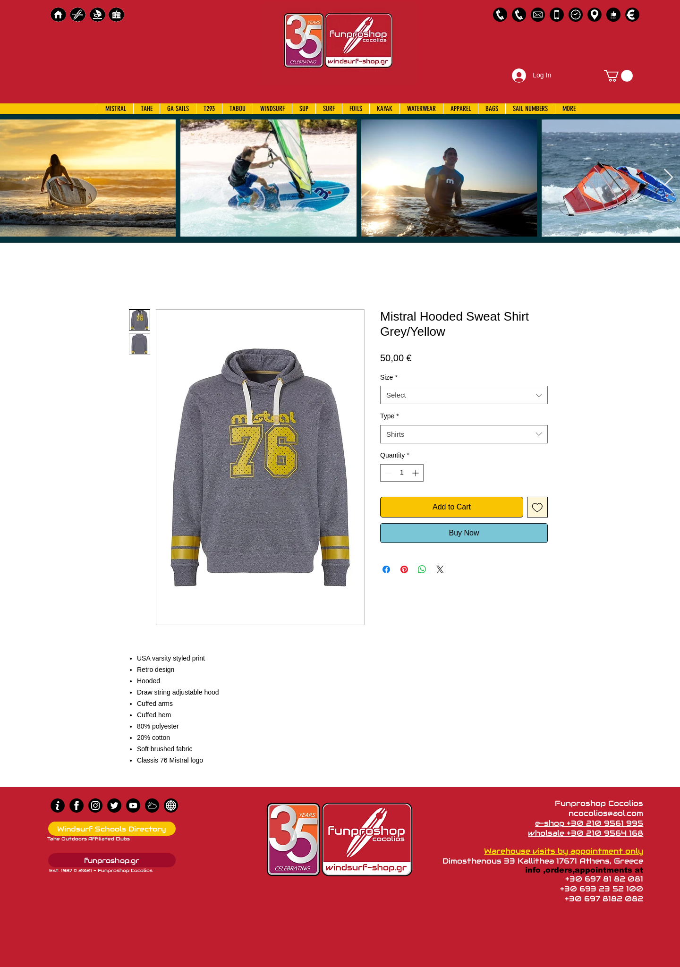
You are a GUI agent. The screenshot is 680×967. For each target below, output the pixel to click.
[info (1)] (58, 805)
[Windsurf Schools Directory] (112, 829)
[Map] (594, 15)
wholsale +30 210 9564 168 (585, 833)
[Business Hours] (576, 15)
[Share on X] (440, 569)
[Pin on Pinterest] (404, 569)
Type (389, 416)
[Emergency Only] (557, 15)
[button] (618, 76)
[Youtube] (133, 805)
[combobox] (464, 395)
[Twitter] (114, 805)
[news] (171, 805)
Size (389, 377)
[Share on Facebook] (386, 569)
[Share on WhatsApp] (422, 569)
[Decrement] (387, 473)
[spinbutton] (401, 473)
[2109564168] (519, 15)
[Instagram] (95, 805)
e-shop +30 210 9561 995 (589, 823)
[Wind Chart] (152, 805)
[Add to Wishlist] (537, 507)
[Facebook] (76, 805)
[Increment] (416, 473)
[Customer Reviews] (613, 15)
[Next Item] (668, 178)
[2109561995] (500, 15)
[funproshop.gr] (112, 860)
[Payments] (632, 15)
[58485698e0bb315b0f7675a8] (538, 15)
